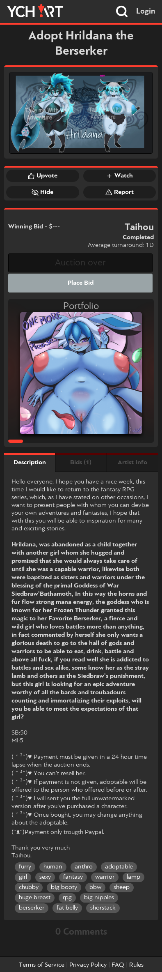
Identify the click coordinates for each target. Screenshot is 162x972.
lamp (133, 877)
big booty (64, 887)
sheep (122, 887)
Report (119, 192)
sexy (45, 877)
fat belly (67, 908)
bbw (95, 887)
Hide (42, 192)
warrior (104, 877)
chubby (29, 887)
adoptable (119, 867)
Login (145, 11)
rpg (67, 897)
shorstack (103, 908)
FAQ (118, 965)
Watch (119, 176)
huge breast (34, 897)
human (52, 867)
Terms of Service (41, 965)
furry (25, 867)
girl (23, 877)
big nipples (99, 897)
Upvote (42, 176)
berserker (31, 908)
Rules (136, 965)
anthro (84, 867)
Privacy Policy (88, 965)
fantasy (73, 877)
